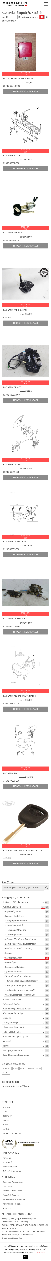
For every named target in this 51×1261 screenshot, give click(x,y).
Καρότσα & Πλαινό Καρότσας (18, 948)
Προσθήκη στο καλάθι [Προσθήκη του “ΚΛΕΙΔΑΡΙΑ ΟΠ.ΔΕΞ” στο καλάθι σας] (25, 400)
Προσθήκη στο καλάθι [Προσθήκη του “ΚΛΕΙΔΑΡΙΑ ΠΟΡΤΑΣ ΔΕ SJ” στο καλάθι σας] (25, 555)
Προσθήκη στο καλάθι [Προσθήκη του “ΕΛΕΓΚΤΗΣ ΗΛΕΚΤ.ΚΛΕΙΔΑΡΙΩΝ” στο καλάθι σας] (25, 91)
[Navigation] (46, 4)
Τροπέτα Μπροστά (13, 972)
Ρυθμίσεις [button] (41, 1252)
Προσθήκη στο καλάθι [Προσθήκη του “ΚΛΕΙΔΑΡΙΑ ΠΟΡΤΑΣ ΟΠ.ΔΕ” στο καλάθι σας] (25, 632)
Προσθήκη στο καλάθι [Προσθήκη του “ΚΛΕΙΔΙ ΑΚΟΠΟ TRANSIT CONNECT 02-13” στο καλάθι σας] (25, 863)
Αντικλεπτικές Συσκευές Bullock (17, 1009)
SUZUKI (6, 1073)
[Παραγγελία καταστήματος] (28, 17)
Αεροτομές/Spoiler (13, 911)
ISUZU (22, 1069)
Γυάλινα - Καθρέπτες (14, 916)
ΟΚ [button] (25, 1257)
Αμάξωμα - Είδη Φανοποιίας (15, 902)
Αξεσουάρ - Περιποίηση (13, 1013)
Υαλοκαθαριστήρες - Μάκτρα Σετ (21, 990)
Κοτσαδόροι (10, 962)
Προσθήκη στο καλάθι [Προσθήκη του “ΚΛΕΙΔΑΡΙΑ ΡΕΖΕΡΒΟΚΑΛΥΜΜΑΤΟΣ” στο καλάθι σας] (25, 709)
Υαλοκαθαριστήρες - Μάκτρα (18, 976)
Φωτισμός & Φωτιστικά (13, 1050)
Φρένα (5, 1046)
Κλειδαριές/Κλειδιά (13, 958)
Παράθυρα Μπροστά (16, 930)
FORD (15, 1069)
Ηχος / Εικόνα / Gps (12, 1032)
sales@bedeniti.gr (15, 1238)
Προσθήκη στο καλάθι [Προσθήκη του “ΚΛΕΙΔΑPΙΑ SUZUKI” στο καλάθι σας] (25, 169)
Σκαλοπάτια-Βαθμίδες (15, 967)
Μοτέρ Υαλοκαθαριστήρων (19, 985)
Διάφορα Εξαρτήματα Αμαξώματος (20, 939)
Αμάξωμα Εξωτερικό (12, 907)
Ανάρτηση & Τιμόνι (11, 1004)
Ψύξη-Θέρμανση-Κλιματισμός (16, 1055)
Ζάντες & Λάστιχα (10, 1023)
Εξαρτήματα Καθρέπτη (17, 921)
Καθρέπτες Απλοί (15, 925)
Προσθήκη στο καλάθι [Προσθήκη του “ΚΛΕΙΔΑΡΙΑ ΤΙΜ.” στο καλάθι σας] (25, 786)
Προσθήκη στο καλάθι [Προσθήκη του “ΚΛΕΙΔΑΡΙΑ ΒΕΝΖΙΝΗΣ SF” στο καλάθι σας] (25, 246)
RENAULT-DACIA (34, 1069)
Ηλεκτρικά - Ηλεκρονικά (13, 1027)
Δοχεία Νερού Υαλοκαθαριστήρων (20, 944)
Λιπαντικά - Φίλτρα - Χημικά (15, 1036)
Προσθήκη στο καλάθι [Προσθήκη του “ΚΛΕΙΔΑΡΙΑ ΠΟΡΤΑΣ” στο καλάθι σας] (25, 477)
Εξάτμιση (7, 1018)
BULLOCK (7, 1069)
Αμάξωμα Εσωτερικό (12, 999)
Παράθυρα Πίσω (14, 935)
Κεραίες (8, 953)
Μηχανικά (7, 1041)
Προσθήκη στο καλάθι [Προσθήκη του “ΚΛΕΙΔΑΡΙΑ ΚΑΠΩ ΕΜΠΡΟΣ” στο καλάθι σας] (25, 323)
